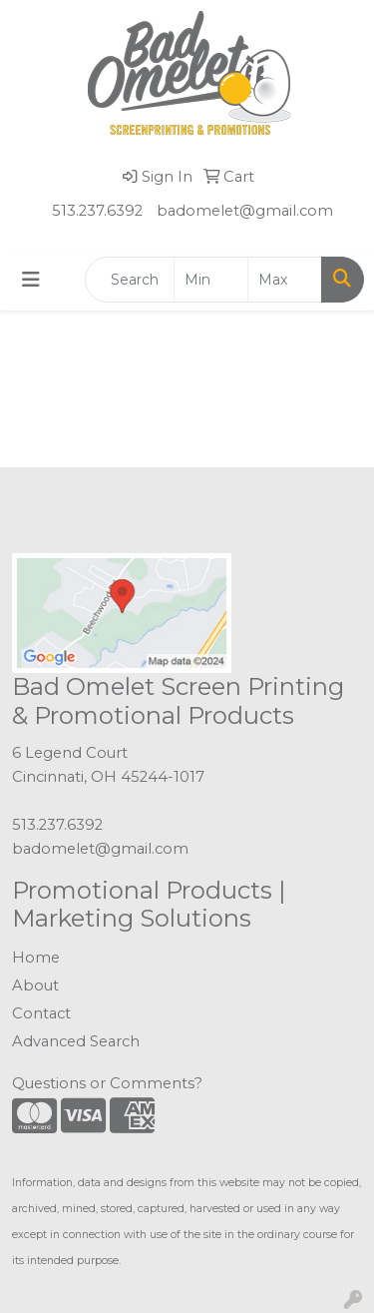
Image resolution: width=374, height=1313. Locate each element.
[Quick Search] (130, 280)
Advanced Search (76, 1041)
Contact (41, 1013)
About (35, 985)
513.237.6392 (97, 211)
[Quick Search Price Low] (211, 280)
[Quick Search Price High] (284, 280)
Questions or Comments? (107, 1083)
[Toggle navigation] (31, 280)
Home (36, 958)
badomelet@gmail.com (245, 211)
